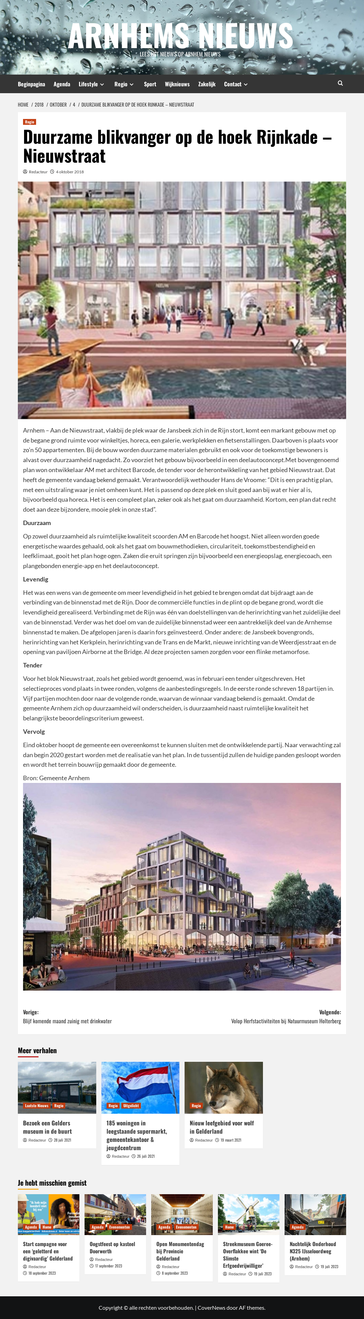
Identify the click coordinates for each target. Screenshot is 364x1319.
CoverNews (211, 1307)
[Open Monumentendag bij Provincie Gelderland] (182, 1214)
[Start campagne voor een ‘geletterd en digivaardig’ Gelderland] (48, 1214)
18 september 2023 (42, 1273)
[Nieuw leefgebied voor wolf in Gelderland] (224, 1088)
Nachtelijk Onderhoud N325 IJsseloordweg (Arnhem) (313, 1251)
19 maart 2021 (231, 1140)
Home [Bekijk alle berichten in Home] (47, 1227)
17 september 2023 (108, 1265)
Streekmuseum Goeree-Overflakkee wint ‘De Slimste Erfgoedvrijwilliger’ (248, 1254)
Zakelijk (207, 84)
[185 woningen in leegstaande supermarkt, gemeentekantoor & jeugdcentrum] (140, 1088)
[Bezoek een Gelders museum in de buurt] (57, 1088)
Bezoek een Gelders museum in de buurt (47, 1127)
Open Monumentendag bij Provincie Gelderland (180, 1251)
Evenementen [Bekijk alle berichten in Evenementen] (119, 1227)
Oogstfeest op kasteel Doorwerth (112, 1247)
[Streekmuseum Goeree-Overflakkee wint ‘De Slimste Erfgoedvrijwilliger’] (248, 1214)
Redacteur (38, 171)
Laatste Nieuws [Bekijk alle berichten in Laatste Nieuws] (36, 1105)
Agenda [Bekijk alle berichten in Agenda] (31, 1227)
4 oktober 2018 (70, 171)
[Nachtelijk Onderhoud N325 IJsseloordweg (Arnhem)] (315, 1214)
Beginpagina (31, 84)
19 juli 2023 (263, 1273)
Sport (150, 84)
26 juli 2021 (146, 1156)
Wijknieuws (177, 84)
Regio (124, 84)
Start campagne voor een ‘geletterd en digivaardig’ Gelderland (48, 1251)
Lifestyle (92, 84)
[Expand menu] (102, 84)
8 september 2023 (175, 1273)
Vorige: (102, 1016)
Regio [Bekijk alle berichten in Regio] (29, 121)
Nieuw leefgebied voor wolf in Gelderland (222, 1127)
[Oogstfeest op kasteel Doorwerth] (115, 1214)
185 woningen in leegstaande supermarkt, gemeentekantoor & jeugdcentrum (137, 1135)
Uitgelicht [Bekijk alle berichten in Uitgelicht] (131, 1105)
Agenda (62, 84)
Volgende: (261, 1016)
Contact (237, 84)
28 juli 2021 (62, 1140)
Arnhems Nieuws (180, 32)
